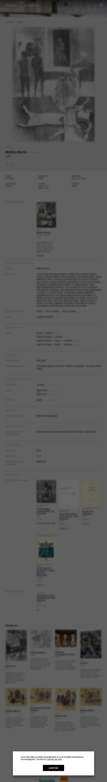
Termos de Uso (54, 759)
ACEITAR (53, 768)
